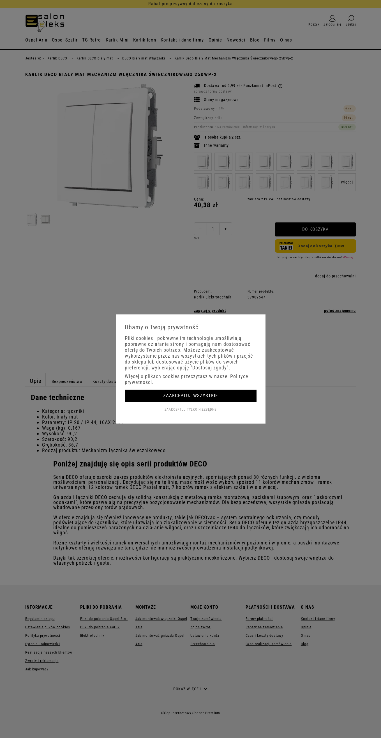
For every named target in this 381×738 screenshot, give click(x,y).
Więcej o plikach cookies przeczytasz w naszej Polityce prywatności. (186, 379)
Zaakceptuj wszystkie (190, 395)
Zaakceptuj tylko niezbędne (190, 409)
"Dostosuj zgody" (209, 368)
